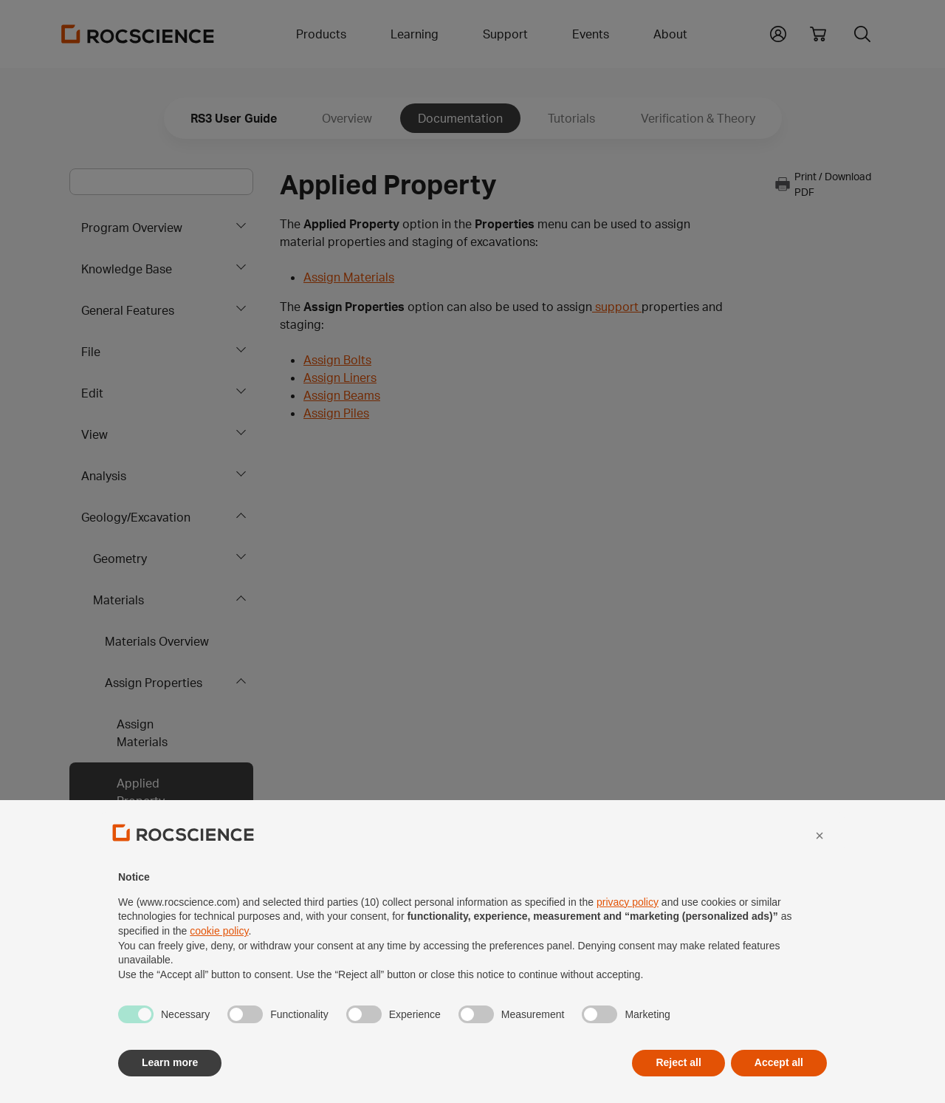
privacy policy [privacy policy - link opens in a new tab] (628, 934)
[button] (819, 868)
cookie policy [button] (219, 964)
